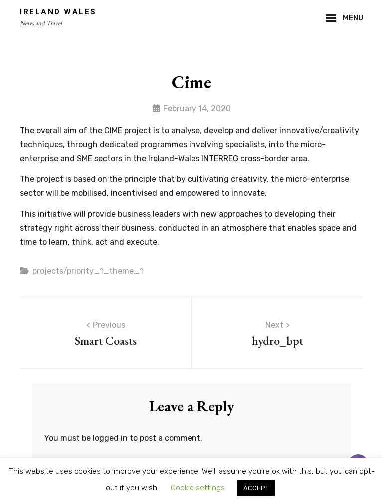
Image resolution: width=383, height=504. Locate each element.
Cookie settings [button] (198, 487)
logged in (110, 438)
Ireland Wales (58, 11)
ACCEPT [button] (256, 488)
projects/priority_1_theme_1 (87, 271)
